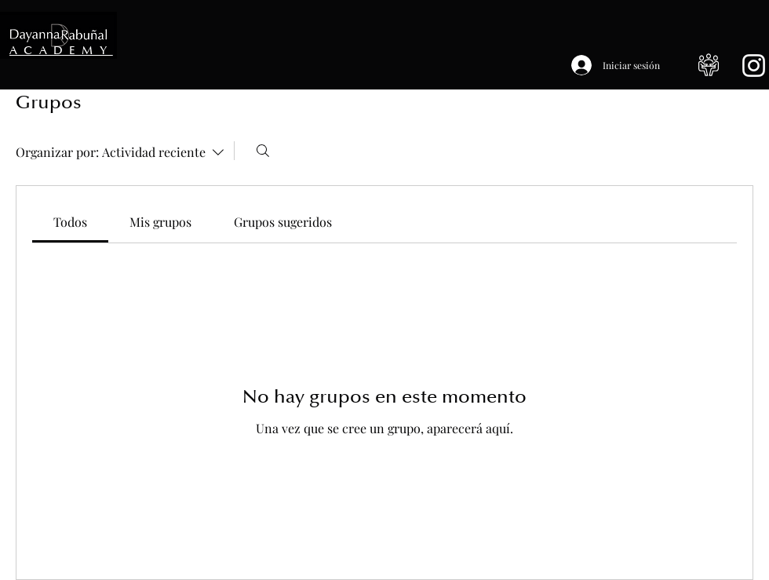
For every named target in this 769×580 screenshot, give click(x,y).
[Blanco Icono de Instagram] (753, 65)
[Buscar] (262, 150)
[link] (70, 221)
